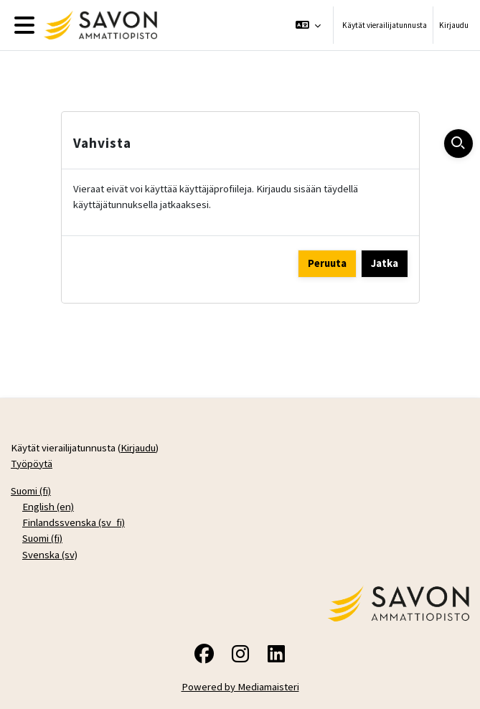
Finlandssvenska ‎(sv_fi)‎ (73, 522)
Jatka (384, 263)
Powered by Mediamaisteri (240, 686)
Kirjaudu (454, 25)
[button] (308, 25)
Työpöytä (31, 463)
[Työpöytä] (97, 25)
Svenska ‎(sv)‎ (49, 554)
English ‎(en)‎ (48, 506)
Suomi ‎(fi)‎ (31, 490)
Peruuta (327, 263)
